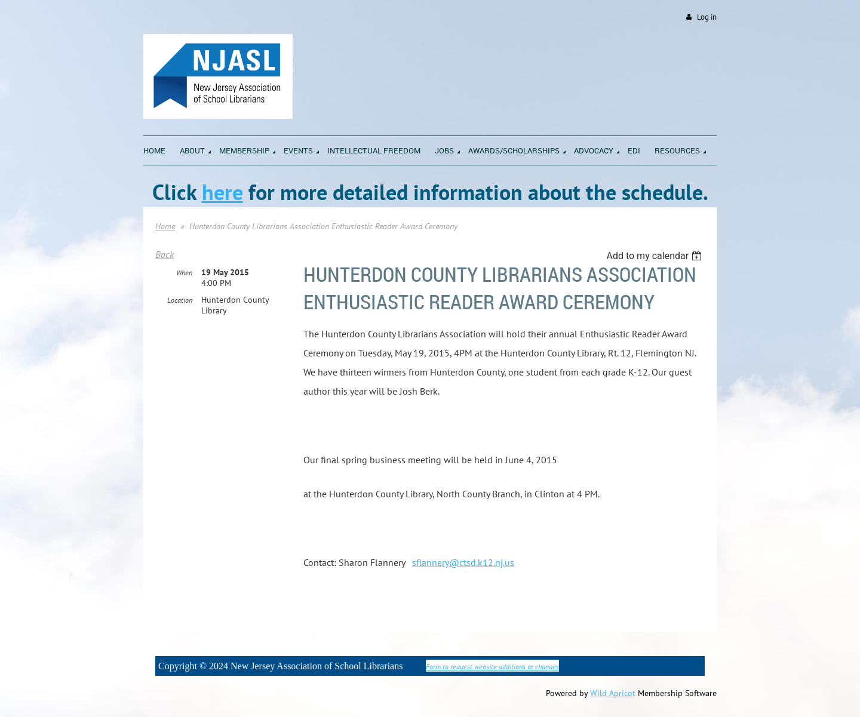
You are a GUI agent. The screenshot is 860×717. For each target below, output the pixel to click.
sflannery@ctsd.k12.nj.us (463, 562)
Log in (707, 17)
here (222, 192)
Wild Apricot (612, 693)
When (184, 272)
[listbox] (655, 255)
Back (164, 254)
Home (165, 226)
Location (179, 300)
